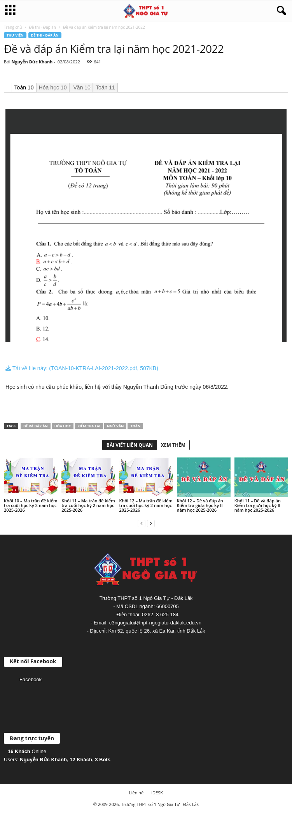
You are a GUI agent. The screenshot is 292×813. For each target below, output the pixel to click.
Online (27, 751)
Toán (135, 425)
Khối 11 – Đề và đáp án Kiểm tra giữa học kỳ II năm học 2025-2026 (257, 505)
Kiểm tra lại (88, 425)
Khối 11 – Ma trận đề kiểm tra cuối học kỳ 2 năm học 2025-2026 (88, 505)
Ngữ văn (115, 425)
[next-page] (151, 523)
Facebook (30, 679)
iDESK (157, 793)
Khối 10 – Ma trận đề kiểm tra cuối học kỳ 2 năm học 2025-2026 (30, 505)
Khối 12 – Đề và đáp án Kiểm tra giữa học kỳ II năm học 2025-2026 (200, 505)
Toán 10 (24, 87)
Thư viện (15, 35)
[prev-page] (141, 523)
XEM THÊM (173, 445)
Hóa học (62, 425)
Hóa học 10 (53, 87)
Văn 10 (81, 87)
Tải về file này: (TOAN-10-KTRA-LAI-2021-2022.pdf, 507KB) (81, 368)
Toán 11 (105, 87)
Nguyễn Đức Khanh (31, 62)
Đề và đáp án (35, 425)
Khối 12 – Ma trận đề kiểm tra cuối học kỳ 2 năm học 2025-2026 (145, 505)
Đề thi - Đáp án (42, 27)
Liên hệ (136, 793)
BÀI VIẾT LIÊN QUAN (130, 445)
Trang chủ (13, 27)
